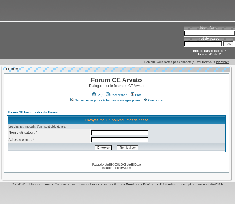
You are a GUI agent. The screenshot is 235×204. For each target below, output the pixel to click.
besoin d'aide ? (209, 54)
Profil (136, 95)
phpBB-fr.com (124, 167)
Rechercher (116, 95)
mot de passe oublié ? (209, 50)
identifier (222, 62)
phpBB (108, 164)
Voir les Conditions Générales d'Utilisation (145, 184)
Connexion (153, 100)
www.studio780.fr (210, 184)
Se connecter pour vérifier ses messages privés (105, 100)
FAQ (97, 95)
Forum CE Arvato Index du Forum (33, 112)
